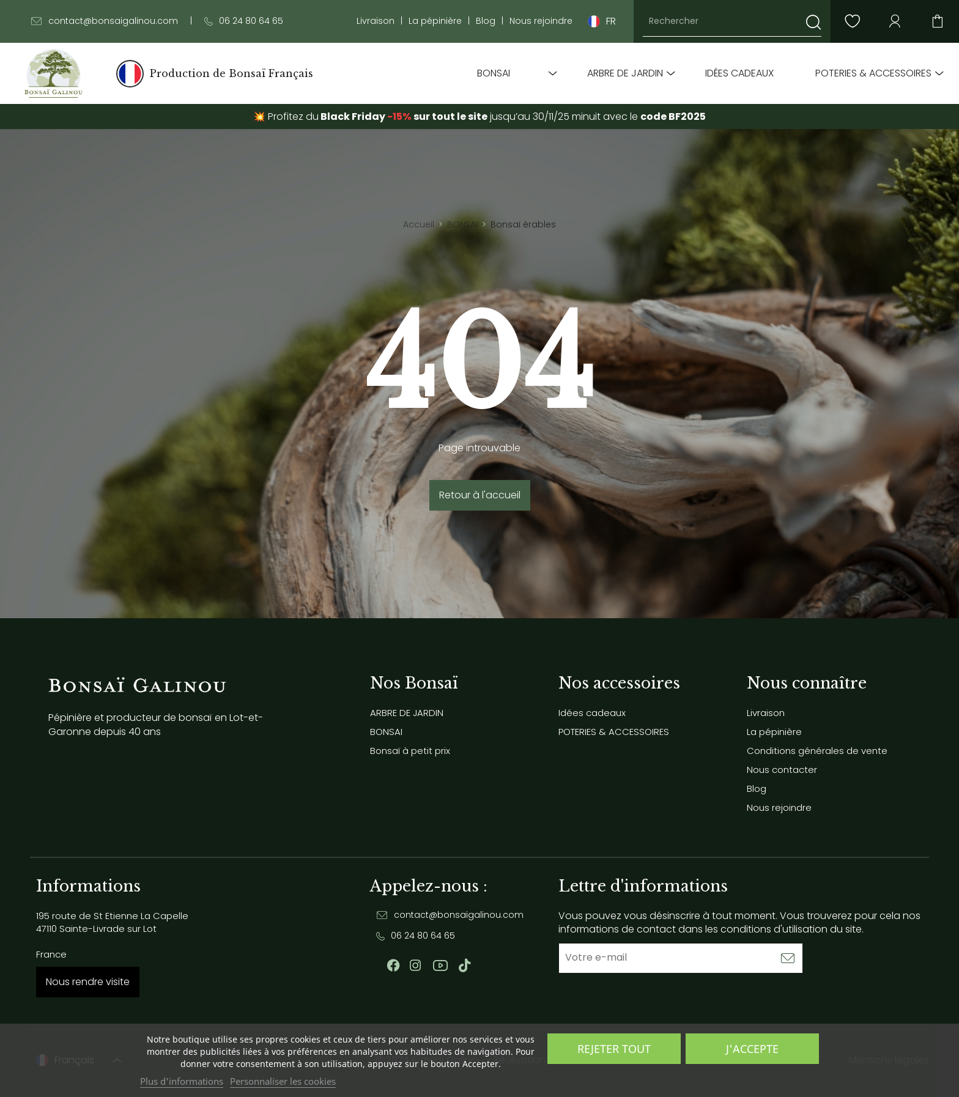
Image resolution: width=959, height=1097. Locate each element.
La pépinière (435, 21)
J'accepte (752, 1048)
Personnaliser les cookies (283, 1081)
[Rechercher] (732, 21)
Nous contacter (782, 769)
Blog (485, 21)
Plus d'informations (181, 1081)
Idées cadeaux (739, 73)
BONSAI (493, 73)
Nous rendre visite (88, 982)
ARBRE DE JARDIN (625, 73)
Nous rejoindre (540, 21)
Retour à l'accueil (479, 495)
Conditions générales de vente (817, 750)
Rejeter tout (614, 1048)
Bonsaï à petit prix (410, 750)
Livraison (375, 21)
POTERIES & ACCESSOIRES (873, 73)
